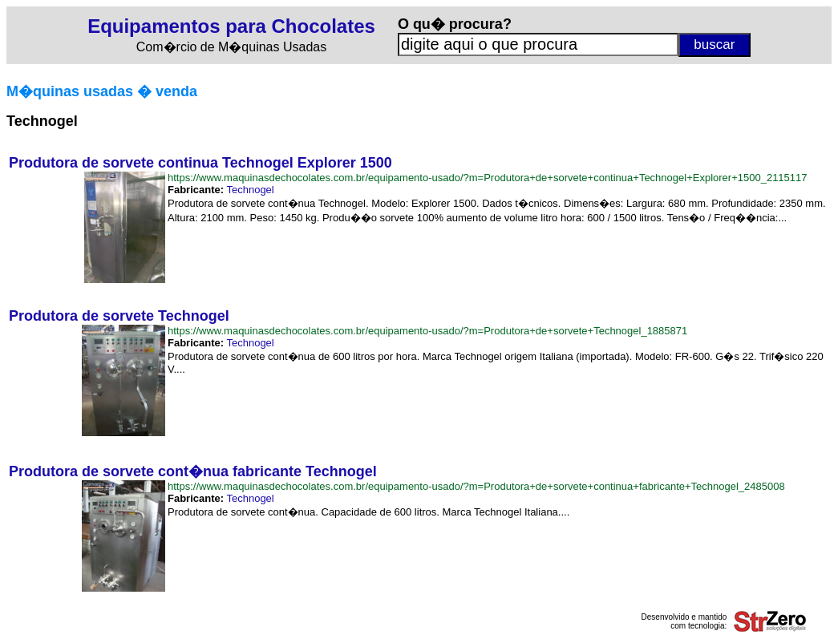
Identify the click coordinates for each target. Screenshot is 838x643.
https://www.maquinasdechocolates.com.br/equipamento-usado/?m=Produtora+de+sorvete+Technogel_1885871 (427, 331)
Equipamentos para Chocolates (231, 26)
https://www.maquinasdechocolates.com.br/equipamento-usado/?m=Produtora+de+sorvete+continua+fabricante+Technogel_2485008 (476, 486)
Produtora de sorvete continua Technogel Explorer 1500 (200, 163)
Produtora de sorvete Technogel (119, 316)
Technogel (249, 190)
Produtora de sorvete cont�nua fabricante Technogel (193, 471)
